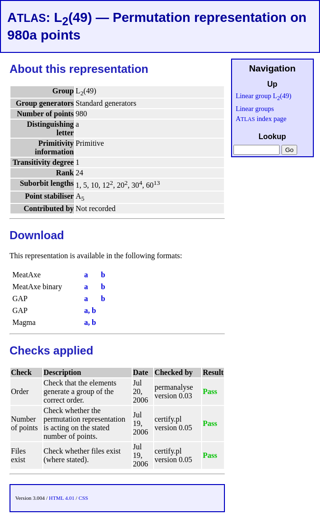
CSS (83, 498)
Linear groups (255, 108)
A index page (261, 118)
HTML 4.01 (62, 498)
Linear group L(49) (263, 96)
